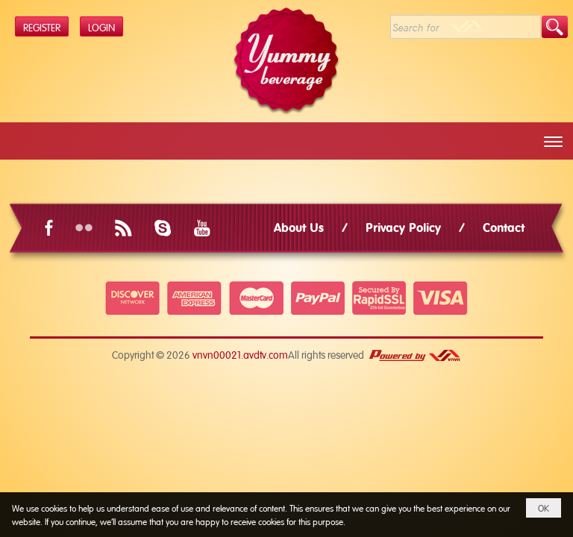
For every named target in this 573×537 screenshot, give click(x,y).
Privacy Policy (403, 226)
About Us (299, 226)
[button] (553, 141)
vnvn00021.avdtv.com (240, 354)
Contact (504, 226)
